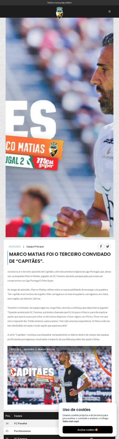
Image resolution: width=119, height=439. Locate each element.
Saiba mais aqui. (71, 421)
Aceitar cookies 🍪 (87, 429)
